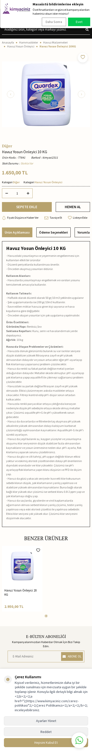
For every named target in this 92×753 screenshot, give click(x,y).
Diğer (7, 146)
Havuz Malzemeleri (55, 42)
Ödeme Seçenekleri (53, 232)
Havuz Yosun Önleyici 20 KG (20, 592)
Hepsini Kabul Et (46, 742)
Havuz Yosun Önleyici (20, 46)
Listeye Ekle (77, 218)
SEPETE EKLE (26, 206)
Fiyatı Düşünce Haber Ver (20, 218)
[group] (46, 94)
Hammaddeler (28, 42)
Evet (79, 22)
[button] (10, 94)
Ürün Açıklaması (17, 232)
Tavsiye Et (53, 218)
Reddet (46, 732)
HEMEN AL (73, 206)
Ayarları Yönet (46, 721)
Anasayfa (8, 42)
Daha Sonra (54, 22)
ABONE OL (72, 656)
